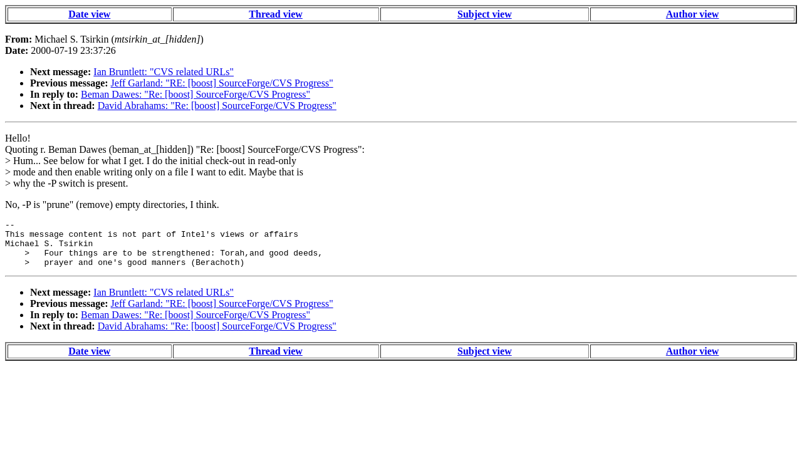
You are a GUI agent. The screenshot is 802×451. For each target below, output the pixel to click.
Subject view (484, 14)
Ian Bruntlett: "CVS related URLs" (163, 71)
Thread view (275, 14)
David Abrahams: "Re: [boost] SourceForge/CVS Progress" (217, 105)
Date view (89, 14)
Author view (692, 14)
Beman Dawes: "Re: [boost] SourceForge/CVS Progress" (195, 94)
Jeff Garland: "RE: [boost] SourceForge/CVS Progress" (222, 83)
